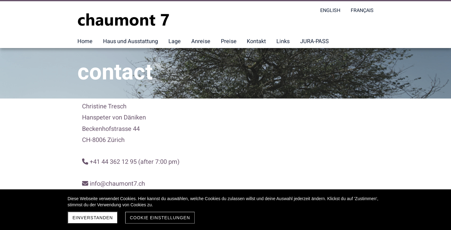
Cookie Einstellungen (160, 217)
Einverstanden (92, 217)
